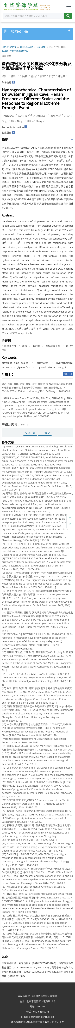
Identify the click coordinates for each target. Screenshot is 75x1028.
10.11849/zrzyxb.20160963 (15, 50)
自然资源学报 (9, 47)
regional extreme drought (51, 367)
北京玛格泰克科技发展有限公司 (37, 1022)
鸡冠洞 (36, 345)
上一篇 (30, 432)
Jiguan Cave (24, 367)
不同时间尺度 (9, 345)
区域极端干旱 (53, 345)
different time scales (15, 362)
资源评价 (6, 56)
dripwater (42, 362)
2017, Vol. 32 (26, 47)
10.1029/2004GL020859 (19, 648)
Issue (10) (41, 47)
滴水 (24, 345)
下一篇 (45, 432)
